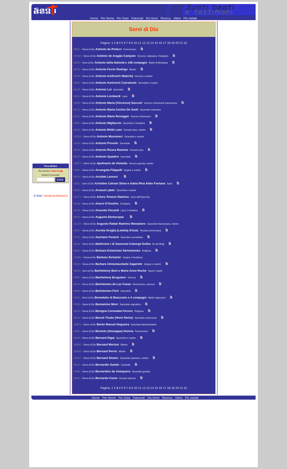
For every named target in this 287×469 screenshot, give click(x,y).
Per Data (123, 18)
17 (165, 43)
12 (144, 43)
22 (185, 43)
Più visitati (190, 18)
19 (173, 43)
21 (182, 43)
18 (169, 43)
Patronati (137, 18)
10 (136, 43)
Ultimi (177, 18)
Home (94, 18)
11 (140, 43)
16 (161, 43)
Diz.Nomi (152, 18)
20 (177, 43)
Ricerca (166, 18)
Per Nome (108, 18)
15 (157, 43)
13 (148, 43)
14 (152, 43)
